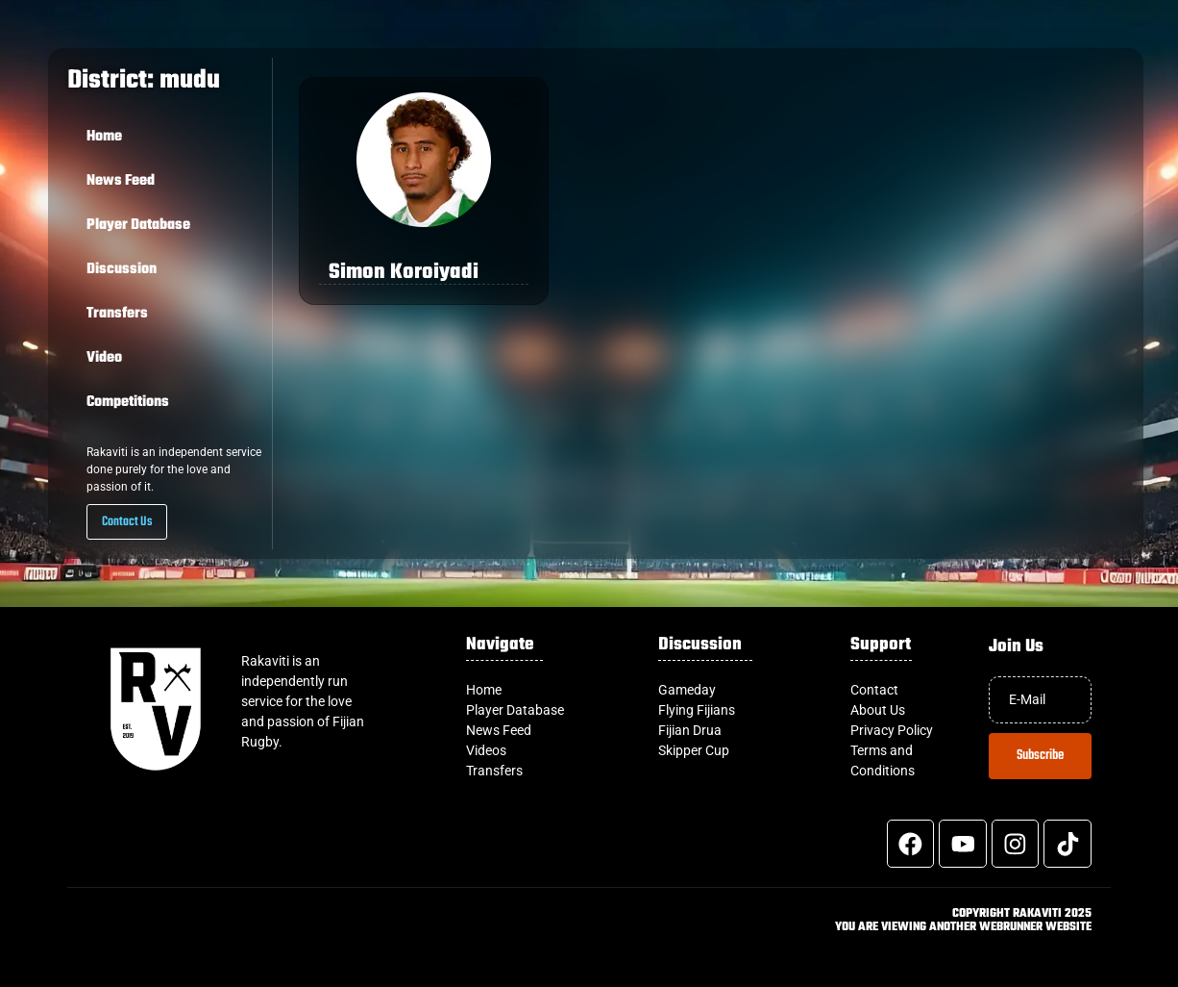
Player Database (138, 225)
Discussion (121, 269)
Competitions (127, 402)
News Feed (120, 180)
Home (104, 136)
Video (104, 357)
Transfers (117, 313)
